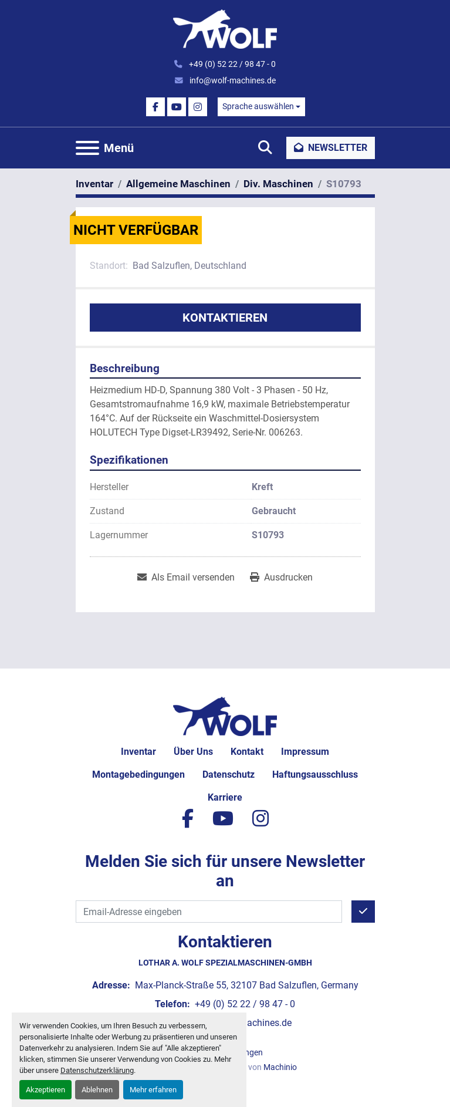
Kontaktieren (225, 317)
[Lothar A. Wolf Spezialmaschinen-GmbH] (225, 715)
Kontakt (247, 751)
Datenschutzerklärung (97, 1070)
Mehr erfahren (153, 1089)
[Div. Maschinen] (278, 184)
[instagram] (197, 106)
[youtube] (176, 106)
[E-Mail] (209, 911)
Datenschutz (228, 774)
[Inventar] (94, 184)
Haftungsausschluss (315, 774)
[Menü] (87, 148)
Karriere (225, 797)
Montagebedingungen (138, 774)
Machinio (280, 1067)
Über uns (193, 751)
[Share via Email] (186, 577)
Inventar (138, 751)
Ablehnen (97, 1089)
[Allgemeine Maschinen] (178, 184)
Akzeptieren (45, 1089)
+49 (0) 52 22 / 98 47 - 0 (231, 64)
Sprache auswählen (258, 106)
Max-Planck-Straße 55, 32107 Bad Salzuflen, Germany (245, 985)
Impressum (305, 751)
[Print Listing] (281, 577)
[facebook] (155, 106)
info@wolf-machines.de (232, 80)
